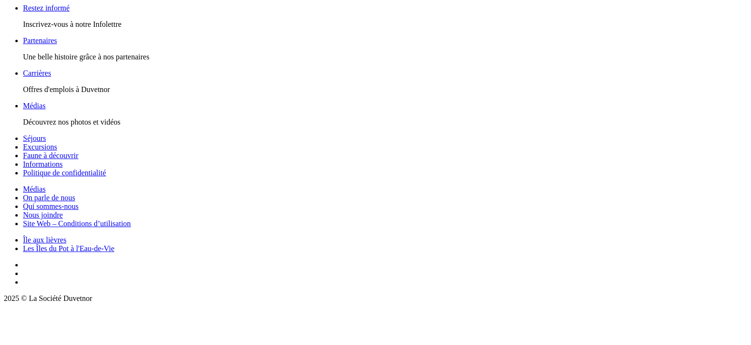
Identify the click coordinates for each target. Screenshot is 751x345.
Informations (43, 164)
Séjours (34, 138)
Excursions (40, 147)
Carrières (37, 73)
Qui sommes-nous (51, 206)
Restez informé (46, 8)
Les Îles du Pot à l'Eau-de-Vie (68, 248)
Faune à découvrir (51, 155)
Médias (34, 106)
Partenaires (40, 40)
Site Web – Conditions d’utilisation (77, 223)
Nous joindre (43, 215)
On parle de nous (49, 198)
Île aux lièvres (45, 240)
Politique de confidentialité (64, 173)
